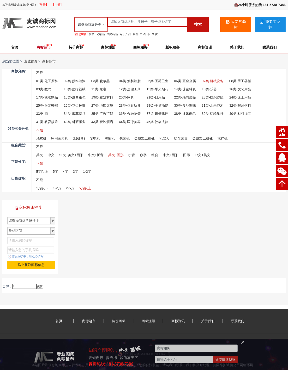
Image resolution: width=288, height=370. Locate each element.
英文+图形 (116, 155)
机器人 (164, 138)
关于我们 (237, 47)
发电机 (95, 138)
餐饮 (155, 34)
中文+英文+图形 (71, 155)
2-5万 (70, 188)
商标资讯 (205, 47)
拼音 (131, 155)
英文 (39, 155)
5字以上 (42, 171)
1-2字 (87, 171)
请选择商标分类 (89, 24)
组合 (154, 155)
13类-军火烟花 (157, 89)
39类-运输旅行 (212, 114)
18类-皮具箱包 (74, 97)
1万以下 (42, 188)
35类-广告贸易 (102, 114)
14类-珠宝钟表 (185, 89)
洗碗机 (110, 138)
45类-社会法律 (157, 122)
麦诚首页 (30, 61)
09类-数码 (43, 89)
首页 (14, 47)
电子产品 (125, 34)
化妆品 (100, 34)
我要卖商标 (270, 24)
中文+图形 (170, 155)
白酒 (143, 34)
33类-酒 (42, 114)
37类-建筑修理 (157, 114)
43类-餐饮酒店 (102, 122)
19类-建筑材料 (102, 97)
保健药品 (112, 34)
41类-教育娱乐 (47, 122)
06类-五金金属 (185, 81)
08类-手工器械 (240, 81)
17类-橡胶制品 (47, 97)
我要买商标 (235, 24)
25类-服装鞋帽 (47, 105)
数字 (143, 155)
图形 (186, 155)
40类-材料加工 (240, 114)
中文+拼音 (95, 155)
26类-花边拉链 (74, 105)
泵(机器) (79, 138)
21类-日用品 (156, 97)
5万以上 (85, 188)
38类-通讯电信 (185, 114)
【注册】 (57, 4)
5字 (55, 171)
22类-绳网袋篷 (185, 97)
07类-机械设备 (212, 81)
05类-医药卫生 (157, 81)
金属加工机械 (144, 138)
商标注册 (108, 47)
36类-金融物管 (130, 114)
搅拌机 (222, 138)
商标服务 (140, 47)
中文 (51, 155)
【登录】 (42, 4)
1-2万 (57, 188)
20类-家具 (126, 97)
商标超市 (43, 47)
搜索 (198, 24)
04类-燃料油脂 (130, 81)
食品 (135, 34)
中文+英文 (202, 155)
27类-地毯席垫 (102, 105)
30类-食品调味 (185, 105)
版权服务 (172, 47)
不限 (39, 73)
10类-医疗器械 (74, 89)
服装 (92, 34)
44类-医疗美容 (130, 122)
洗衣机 (41, 138)
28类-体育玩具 (130, 105)
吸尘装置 (181, 138)
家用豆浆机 (59, 138)
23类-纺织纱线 (212, 97)
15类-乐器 (209, 89)
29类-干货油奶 (157, 105)
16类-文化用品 (240, 89)
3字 (75, 171)
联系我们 (269, 47)
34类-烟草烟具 (74, 114)
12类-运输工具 (130, 89)
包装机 (125, 138)
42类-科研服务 (74, 122)
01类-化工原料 (47, 81)
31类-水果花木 (212, 105)
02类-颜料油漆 (74, 81)
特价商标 (76, 47)
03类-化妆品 (100, 81)
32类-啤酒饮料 (240, 105)
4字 (65, 171)
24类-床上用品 (240, 97)
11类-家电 (98, 89)
